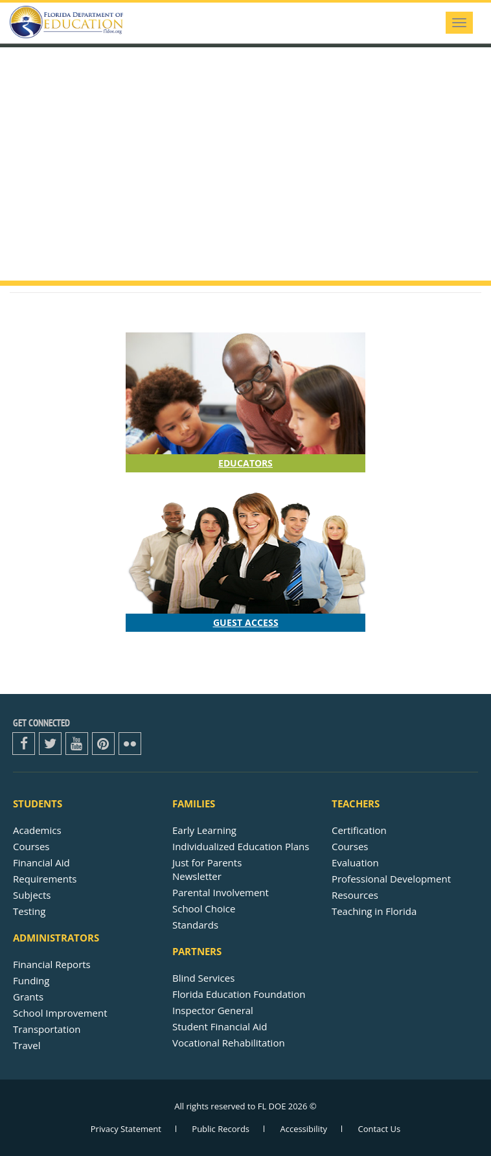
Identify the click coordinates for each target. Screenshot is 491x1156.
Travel (26, 1045)
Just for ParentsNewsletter (207, 869)
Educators (245, 463)
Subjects (32, 894)
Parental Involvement (220, 892)
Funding (31, 980)
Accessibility (303, 1129)
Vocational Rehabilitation (228, 1042)
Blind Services (203, 977)
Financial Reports (52, 964)
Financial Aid (41, 862)
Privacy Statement (126, 1129)
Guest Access (246, 622)
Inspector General (212, 1010)
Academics (37, 830)
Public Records (220, 1129)
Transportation (46, 1029)
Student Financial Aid (220, 1026)
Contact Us (379, 1129)
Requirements (44, 878)
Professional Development (391, 878)
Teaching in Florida (374, 911)
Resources (355, 894)
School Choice (203, 908)
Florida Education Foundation (238, 994)
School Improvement (60, 1012)
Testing (29, 911)
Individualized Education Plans (240, 846)
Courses (31, 846)
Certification (359, 830)
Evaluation (355, 862)
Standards (195, 924)
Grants (28, 996)
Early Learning (204, 830)
